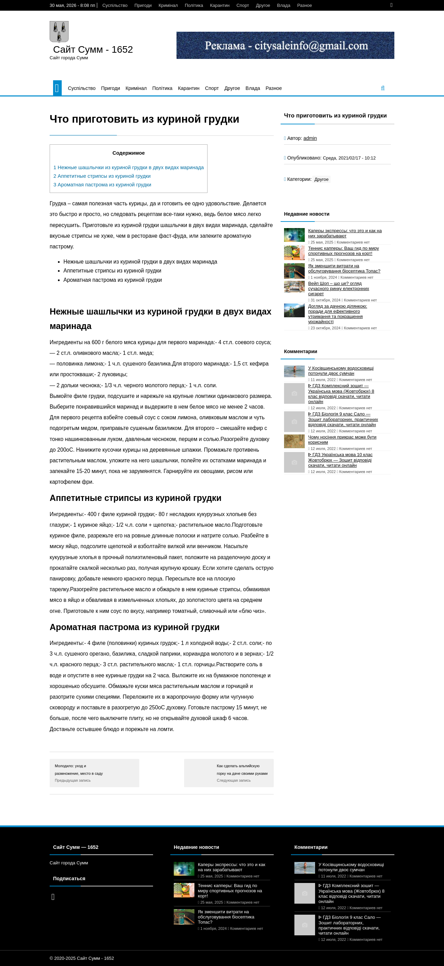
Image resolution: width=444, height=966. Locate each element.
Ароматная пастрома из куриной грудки (102, 184)
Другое (263, 5)
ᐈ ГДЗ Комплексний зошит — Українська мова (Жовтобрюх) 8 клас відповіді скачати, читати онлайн (341, 393)
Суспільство (115, 5)
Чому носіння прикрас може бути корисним (342, 439)
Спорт (242, 5)
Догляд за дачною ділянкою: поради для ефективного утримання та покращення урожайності (337, 314)
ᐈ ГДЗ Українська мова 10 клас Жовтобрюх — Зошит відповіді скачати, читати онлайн (340, 460)
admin (310, 138)
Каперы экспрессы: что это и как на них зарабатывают (345, 233)
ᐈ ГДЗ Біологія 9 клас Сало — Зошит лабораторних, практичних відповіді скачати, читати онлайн (343, 419)
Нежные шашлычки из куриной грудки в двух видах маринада (128, 167)
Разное (304, 5)
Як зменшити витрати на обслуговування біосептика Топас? (344, 268)
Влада (283, 5)
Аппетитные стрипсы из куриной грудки (102, 176)
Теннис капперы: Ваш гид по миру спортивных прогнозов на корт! (343, 251)
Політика (194, 5)
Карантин (220, 5)
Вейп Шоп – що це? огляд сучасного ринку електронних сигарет (338, 288)
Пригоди (143, 5)
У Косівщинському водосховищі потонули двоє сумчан (341, 371)
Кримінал (168, 5)
